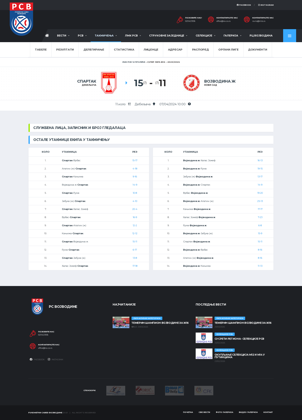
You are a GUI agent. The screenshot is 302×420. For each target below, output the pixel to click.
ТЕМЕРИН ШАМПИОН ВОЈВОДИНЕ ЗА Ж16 (159, 322)
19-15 (260, 168)
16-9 (135, 217)
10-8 (135, 192)
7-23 (260, 217)
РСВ (80, 35)
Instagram (266, 5)
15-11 (135, 241)
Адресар (175, 49)
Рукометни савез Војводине (45, 412)
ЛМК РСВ (131, 35)
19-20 (260, 192)
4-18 (135, 168)
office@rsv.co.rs (223, 21)
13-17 (260, 176)
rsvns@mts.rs (258, 21)
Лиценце (151, 49)
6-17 (135, 249)
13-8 (135, 257)
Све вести (204, 412)
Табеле (41, 49)
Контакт (268, 412)
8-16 (260, 249)
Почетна (188, 412)
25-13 (260, 201)
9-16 (135, 176)
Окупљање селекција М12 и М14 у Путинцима (240, 356)
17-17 (260, 209)
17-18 (135, 265)
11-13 (260, 265)
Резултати (65, 49)
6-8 (260, 225)
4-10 (135, 201)
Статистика (124, 49)
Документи (257, 49)
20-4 (134, 209)
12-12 (134, 233)
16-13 (260, 160)
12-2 (135, 225)
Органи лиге (228, 49)
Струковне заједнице (166, 35)
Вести (61, 35)
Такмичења (104, 35)
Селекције (204, 35)
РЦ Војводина (261, 35)
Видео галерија (248, 412)
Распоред (200, 49)
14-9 (135, 184)
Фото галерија (224, 412)
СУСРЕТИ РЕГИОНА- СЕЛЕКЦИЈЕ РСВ (239, 338)
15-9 (260, 233)
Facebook (244, 5)
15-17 (134, 160)
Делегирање (93, 49)
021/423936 (190, 21)
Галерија (231, 35)
